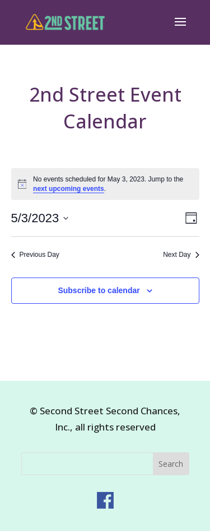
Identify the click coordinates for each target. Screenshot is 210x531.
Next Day (181, 255)
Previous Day (35, 255)
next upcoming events (68, 189)
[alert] (105, 184)
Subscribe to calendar (98, 290)
